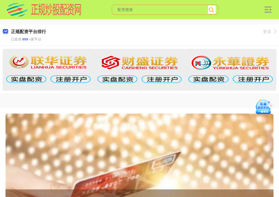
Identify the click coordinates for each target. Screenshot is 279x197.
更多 (269, 31)
